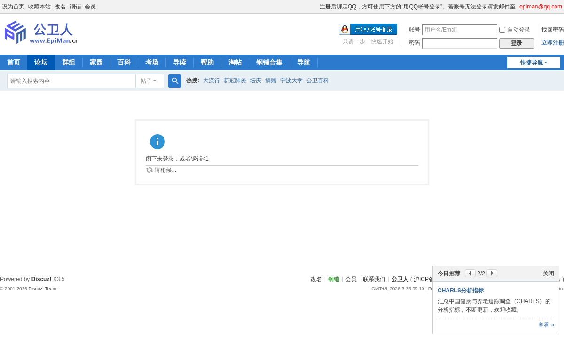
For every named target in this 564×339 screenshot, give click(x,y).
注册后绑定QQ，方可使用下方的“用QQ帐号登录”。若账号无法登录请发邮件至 (418, 6)
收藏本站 (39, 6)
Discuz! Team (42, 288)
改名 (60, 6)
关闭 (548, 273)
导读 (179, 62)
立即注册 (552, 43)
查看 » (546, 325)
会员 (90, 6)
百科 (124, 62)
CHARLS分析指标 (461, 290)
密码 (414, 43)
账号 (414, 29)
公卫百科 (317, 80)
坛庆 (255, 80)
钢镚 (75, 6)
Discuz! (41, 279)
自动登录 (514, 29)
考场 (151, 62)
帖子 (146, 81)
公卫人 (400, 279)
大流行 (211, 80)
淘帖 (235, 62)
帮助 (207, 62)
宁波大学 (291, 80)
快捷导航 (531, 62)
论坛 (40, 62)
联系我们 (374, 279)
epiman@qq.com (540, 6)
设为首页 (13, 6)
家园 (96, 62)
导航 (303, 62)
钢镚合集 (269, 62)
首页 (13, 62)
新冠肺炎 (235, 80)
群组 (68, 62)
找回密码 (552, 29)
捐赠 (270, 80)
